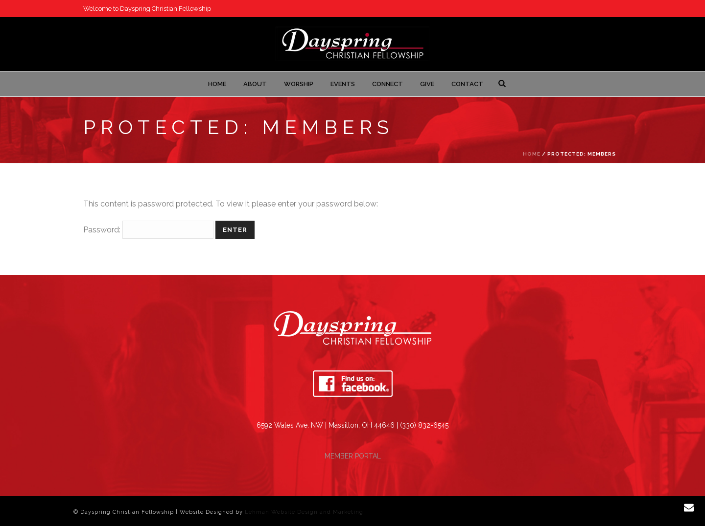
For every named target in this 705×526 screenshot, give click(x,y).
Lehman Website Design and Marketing (304, 512)
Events (342, 84)
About (255, 84)
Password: (148, 229)
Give (427, 84)
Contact (467, 84)
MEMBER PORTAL (353, 456)
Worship (298, 84)
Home (217, 84)
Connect (387, 84)
